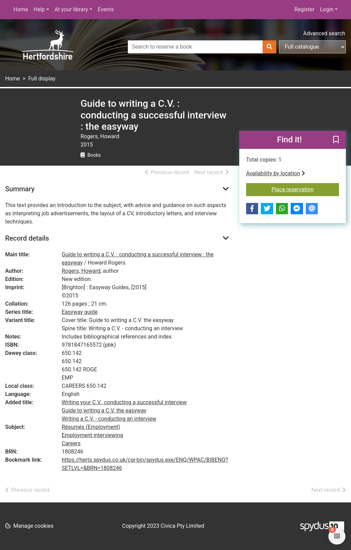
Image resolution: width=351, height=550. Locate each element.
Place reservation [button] (305, 189)
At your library (71, 9)
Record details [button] (27, 238)
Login (326, 9)
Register (304, 9)
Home (20, 9)
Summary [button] (20, 189)
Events (106, 9)
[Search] (269, 46)
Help (39, 9)
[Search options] (312, 46)
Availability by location (275, 173)
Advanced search (324, 33)
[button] (336, 140)
